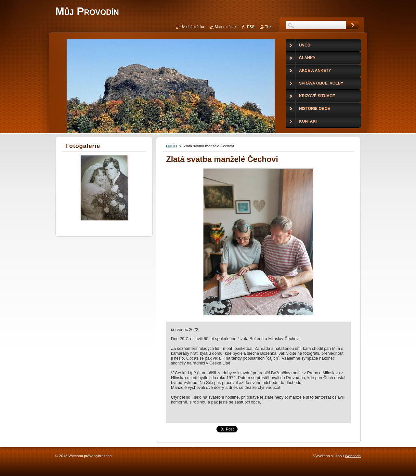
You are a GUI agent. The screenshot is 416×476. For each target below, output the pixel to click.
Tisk (268, 27)
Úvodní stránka (192, 27)
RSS (250, 27)
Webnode (353, 456)
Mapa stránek (225, 27)
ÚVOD (171, 146)
